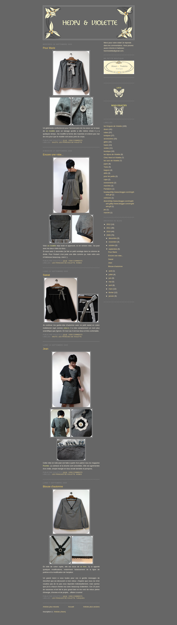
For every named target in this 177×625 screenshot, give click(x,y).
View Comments (76, 140)
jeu (105, 210)
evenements (109, 183)
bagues (107, 170)
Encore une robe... (53, 154)
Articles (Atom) (60, 612)
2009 (108, 235)
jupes (106, 164)
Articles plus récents (51, 607)
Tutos (106, 167)
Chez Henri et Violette (112, 158)
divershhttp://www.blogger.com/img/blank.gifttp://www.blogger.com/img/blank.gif (119, 203)
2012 (108, 224)
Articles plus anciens (91, 607)
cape (106, 179)
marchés (107, 186)
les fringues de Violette (70, 142)
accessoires (108, 139)
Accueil (71, 607)
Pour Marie (49, 48)
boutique (107, 151)
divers (106, 129)
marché (107, 213)
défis (105, 173)
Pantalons (108, 189)
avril (110, 285)
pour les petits (109, 176)
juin (110, 278)
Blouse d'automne (53, 486)
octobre (112, 245)
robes (79, 263)
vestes (106, 148)
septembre (113, 249)
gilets (55, 142)
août (111, 271)
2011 (108, 228)
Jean (45, 348)
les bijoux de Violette (112, 154)
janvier (111, 296)
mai (110, 282)
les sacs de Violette (111, 161)
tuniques (80, 598)
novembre (113, 242)
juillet (111, 274)
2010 (108, 231)
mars (111, 289)
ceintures (107, 198)
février (111, 292)
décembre (113, 238)
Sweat (46, 275)
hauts (54, 336)
